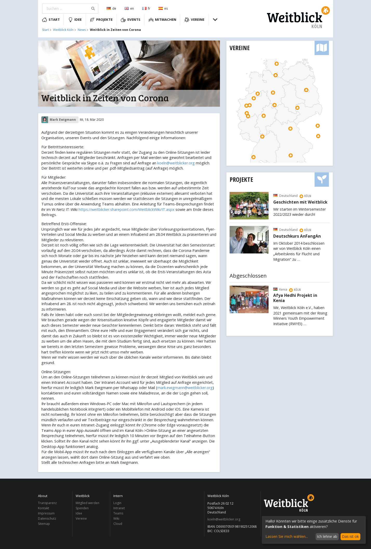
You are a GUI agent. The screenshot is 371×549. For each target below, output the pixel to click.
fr (146, 8)
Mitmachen (162, 19)
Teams (118, 513)
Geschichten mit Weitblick (300, 202)
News (82, 30)
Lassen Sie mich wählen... (286, 536)
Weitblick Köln (63, 30)
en (129, 8)
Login (117, 503)
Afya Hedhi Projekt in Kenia (295, 298)
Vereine (194, 19)
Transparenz (47, 503)
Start (51, 19)
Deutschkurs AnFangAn (297, 236)
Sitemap (44, 523)
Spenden (82, 508)
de (111, 8)
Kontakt (43, 508)
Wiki (116, 518)
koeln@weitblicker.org (176, 162)
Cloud (117, 523)
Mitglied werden (87, 503)
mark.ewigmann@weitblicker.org (185, 387)
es (163, 8)
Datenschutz (47, 518)
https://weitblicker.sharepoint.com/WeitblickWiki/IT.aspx (126, 209)
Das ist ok (350, 536)
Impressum (46, 513)
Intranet (119, 508)
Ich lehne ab (327, 536)
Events (130, 19)
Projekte (101, 19)
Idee (75, 19)
